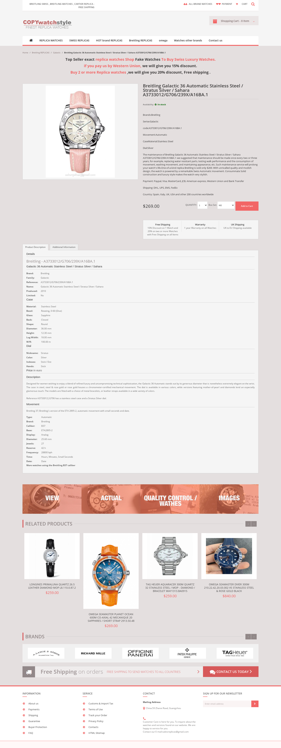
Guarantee (34, 721)
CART (244, 4)
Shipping (33, 715)
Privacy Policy (96, 721)
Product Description (35, 247)
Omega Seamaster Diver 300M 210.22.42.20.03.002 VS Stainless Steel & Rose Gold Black (229, 588)
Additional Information (64, 247)
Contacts (93, 727)
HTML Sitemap (97, 733)
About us (33, 703)
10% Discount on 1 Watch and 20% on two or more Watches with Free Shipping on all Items (163, 229)
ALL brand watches (200, 4)
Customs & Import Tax (101, 703)
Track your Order (98, 715)
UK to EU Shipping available (237, 226)
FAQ (30, 733)
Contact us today (231, 672)
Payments (33, 709)
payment (227, 4)
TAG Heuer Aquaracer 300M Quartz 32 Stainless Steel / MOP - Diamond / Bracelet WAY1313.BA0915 (170, 588)
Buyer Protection (37, 727)
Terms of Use (96, 709)
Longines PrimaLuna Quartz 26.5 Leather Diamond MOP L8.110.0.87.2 (52, 586)
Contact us (215, 40)
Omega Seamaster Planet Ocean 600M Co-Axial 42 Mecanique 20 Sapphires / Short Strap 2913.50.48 (111, 617)
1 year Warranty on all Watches (200, 226)
